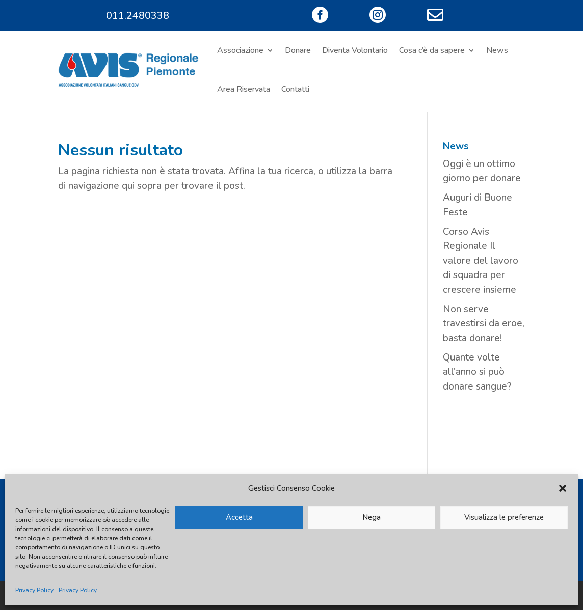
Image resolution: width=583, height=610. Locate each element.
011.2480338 (137, 15)
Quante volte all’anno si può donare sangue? (477, 372)
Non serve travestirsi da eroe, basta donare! (483, 323)
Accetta (239, 517)
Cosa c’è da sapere (432, 50)
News (497, 50)
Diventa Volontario (355, 50)
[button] (563, 488)
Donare (298, 50)
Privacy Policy (34, 590)
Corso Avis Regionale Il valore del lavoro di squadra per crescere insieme (480, 260)
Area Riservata (243, 89)
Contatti (295, 89)
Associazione (240, 50)
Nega (371, 517)
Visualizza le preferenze (504, 517)
